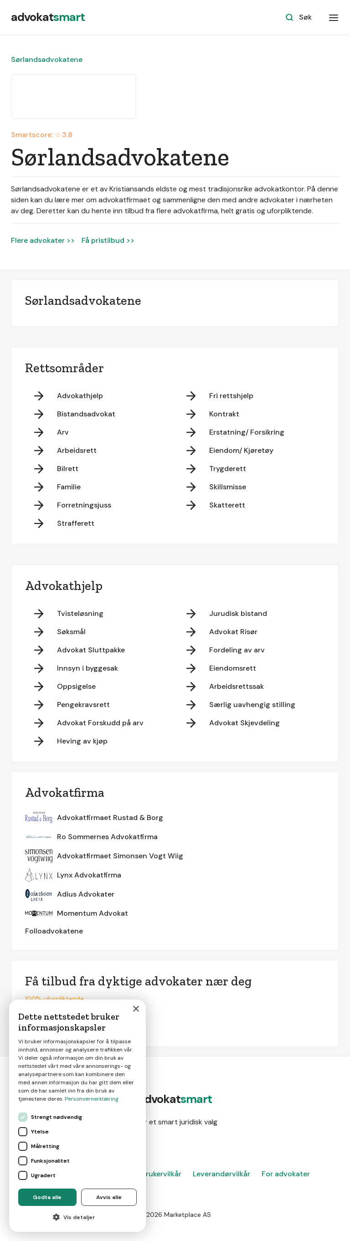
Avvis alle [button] (109, 1197)
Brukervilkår (161, 1174)
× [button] (135, 1009)
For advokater (286, 1174)
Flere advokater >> (43, 240)
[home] (48, 17)
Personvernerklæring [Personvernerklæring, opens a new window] (91, 1099)
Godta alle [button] (47, 1197)
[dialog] (77, 1116)
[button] (333, 17)
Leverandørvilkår (221, 1174)
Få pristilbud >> (108, 240)
